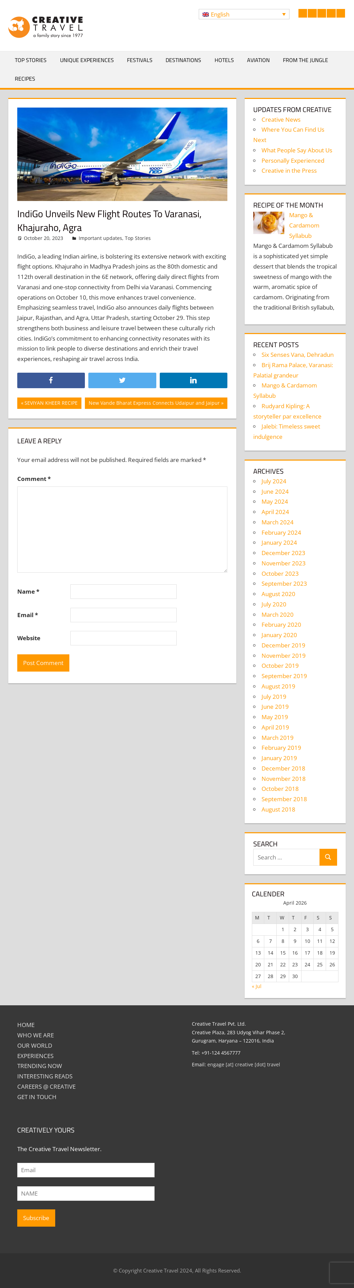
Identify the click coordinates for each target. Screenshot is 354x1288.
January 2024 (279, 542)
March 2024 (278, 522)
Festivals (140, 60)
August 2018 (278, 809)
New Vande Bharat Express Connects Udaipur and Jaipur (154, 404)
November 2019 (284, 656)
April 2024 (275, 512)
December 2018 (283, 768)
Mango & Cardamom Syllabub (304, 225)
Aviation (258, 60)
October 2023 (280, 573)
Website (28, 638)
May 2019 (275, 717)
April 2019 (275, 727)
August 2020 (278, 594)
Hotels (224, 60)
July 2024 (274, 481)
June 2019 (275, 707)
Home (26, 1025)
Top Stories (31, 60)
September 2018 (284, 799)
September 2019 (284, 676)
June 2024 (275, 491)
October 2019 (280, 666)
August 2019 (278, 686)
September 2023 (284, 583)
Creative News (281, 119)
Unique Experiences (87, 60)
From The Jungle (305, 60)
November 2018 (284, 779)
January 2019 (279, 758)
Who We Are (35, 1035)
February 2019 (281, 748)
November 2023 (284, 563)
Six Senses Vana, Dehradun (298, 355)
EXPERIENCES (35, 1056)
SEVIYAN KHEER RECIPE (51, 404)
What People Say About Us (297, 150)
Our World (34, 1045)
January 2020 (279, 635)
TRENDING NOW (39, 1066)
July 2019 (274, 697)
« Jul (257, 986)
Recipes (25, 78)
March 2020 (278, 614)
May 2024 (275, 501)
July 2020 (274, 604)
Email (27, 615)
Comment (34, 479)
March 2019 (278, 738)
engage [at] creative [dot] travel (243, 1064)
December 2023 (283, 553)
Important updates (100, 238)
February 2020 (281, 624)
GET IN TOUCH (37, 1097)
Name (28, 591)
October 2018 (280, 789)
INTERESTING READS (44, 1076)
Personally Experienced (293, 160)
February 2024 (281, 532)
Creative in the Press (289, 170)
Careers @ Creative (46, 1086)
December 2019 (283, 645)
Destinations (183, 60)
